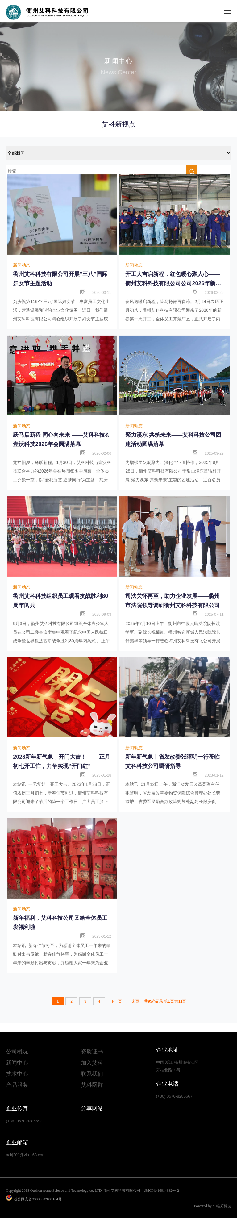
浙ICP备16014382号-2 (161, 1190)
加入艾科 (92, 1063)
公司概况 (17, 1052)
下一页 (116, 1001)
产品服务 (17, 1085)
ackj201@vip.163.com (25, 1155)
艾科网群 (92, 1085)
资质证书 (92, 1052)
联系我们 (92, 1074)
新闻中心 (17, 1063)
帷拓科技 (223, 1206)
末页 (135, 1001)
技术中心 (17, 1074)
